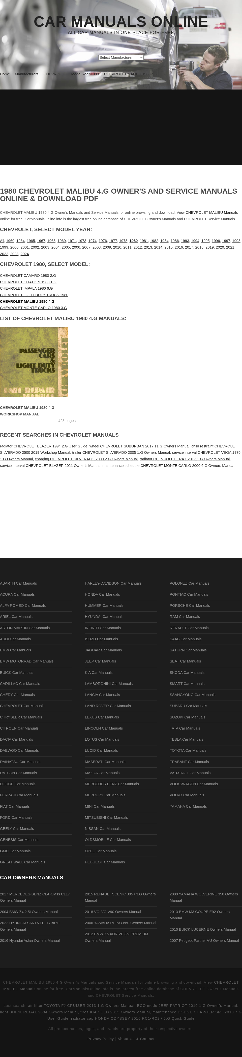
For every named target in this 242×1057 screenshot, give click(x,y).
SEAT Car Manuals (185, 661)
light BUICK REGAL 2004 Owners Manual (39, 1012)
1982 (154, 241)
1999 (4, 247)
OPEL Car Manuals (101, 851)
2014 (158, 247)
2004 (55, 247)
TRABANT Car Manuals (189, 762)
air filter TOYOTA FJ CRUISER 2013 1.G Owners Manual (81, 1006)
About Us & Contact (136, 1039)
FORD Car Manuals (16, 818)
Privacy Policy (100, 1039)
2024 (25, 254)
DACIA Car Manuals (16, 739)
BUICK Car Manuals (16, 673)
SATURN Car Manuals (188, 650)
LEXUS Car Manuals (102, 717)
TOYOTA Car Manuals (188, 750)
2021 (230, 247)
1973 (82, 241)
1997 (226, 241)
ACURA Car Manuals (17, 594)
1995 (205, 241)
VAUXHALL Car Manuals (190, 773)
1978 (123, 241)
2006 (76, 247)
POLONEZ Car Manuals (189, 583)
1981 (144, 241)
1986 (175, 241)
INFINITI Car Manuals (103, 628)
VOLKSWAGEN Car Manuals (194, 784)
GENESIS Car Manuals (19, 840)
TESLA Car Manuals (186, 739)
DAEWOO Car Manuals (19, 750)
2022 (4, 254)
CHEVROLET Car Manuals (22, 706)
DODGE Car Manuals (18, 784)
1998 (236, 241)
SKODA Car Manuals (187, 673)
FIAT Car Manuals (15, 806)
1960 (10, 241)
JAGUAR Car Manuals (103, 650)
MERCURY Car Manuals (105, 795)
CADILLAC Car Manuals (20, 684)
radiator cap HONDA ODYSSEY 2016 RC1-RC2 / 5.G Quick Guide (133, 1018)
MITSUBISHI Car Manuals (106, 818)
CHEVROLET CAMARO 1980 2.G (28, 276)
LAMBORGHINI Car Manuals (109, 684)
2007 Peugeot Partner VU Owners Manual (204, 941)
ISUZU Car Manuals (101, 639)
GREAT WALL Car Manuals (22, 862)
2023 (14, 254)
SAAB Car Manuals (185, 639)
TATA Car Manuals (185, 728)
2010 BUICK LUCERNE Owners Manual (203, 929)
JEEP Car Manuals (100, 661)
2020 (220, 247)
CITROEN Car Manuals (19, 728)
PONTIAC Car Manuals (189, 594)
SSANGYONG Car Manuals (193, 695)
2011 (127, 247)
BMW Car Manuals (15, 650)
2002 (35, 247)
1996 (216, 241)
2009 (107, 247)
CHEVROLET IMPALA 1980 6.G (26, 288)
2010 (117, 247)
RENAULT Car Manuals (189, 628)
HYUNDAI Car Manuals (104, 617)
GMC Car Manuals (15, 851)
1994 (195, 241)
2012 (138, 247)
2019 (209, 247)
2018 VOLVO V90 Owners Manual (113, 912)
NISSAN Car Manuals (103, 829)
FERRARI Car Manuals (19, 795)
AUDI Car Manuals (15, 639)
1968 (51, 241)
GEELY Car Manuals (17, 829)
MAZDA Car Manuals (102, 773)
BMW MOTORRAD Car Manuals (26, 661)
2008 (97, 247)
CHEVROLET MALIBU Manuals (212, 212)
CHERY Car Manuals (17, 695)
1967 (41, 241)
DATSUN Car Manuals (18, 773)
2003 (45, 247)
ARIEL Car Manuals (16, 617)
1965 (31, 241)
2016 (179, 247)
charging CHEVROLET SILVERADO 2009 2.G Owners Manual (86, 459)
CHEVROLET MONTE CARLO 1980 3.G (33, 308)
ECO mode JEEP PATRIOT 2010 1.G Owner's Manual (187, 1006)
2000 (14, 247)
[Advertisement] (121, 127)
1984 (164, 241)
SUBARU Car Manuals (188, 706)
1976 (103, 241)
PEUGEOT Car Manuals (105, 862)
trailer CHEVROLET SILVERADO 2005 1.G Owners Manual (121, 452)
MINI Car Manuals (100, 806)
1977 (113, 241)
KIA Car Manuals (99, 673)
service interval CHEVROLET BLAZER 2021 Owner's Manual (50, 466)
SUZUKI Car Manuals (187, 717)
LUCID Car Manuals (101, 750)
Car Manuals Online (121, 21)
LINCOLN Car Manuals (104, 728)
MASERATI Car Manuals (105, 762)
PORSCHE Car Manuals (190, 605)
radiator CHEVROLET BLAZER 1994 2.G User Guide (43, 446)
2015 (168, 247)
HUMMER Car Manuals (104, 605)
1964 (20, 241)
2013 (148, 247)
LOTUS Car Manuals (102, 739)
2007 (86, 247)
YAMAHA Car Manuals (188, 806)
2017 (189, 247)
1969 (61, 241)
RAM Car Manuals (185, 617)
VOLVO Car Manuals (187, 795)
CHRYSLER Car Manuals (21, 717)
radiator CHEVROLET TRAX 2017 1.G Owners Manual (185, 459)
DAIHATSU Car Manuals (20, 762)
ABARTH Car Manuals (18, 583)
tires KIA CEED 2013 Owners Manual (115, 1012)
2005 (66, 247)
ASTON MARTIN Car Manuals (25, 628)
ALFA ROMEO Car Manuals (23, 605)
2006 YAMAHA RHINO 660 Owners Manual (120, 923)
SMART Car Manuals (187, 684)
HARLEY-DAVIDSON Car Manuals (113, 583)
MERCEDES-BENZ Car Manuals (112, 784)
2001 (25, 247)
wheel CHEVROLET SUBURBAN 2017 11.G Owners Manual (139, 446)
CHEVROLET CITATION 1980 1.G (28, 282)
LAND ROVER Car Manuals (108, 706)
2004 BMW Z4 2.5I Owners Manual (29, 912)
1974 (92, 241)
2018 (199, 247)
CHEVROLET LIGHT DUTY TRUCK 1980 (34, 295)
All (2, 241)
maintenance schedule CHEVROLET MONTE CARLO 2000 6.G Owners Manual (168, 466)
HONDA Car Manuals (102, 594)
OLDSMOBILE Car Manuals (108, 840)
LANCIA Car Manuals (102, 695)
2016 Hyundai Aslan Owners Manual (30, 941)
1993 (185, 241)
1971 (72, 241)
